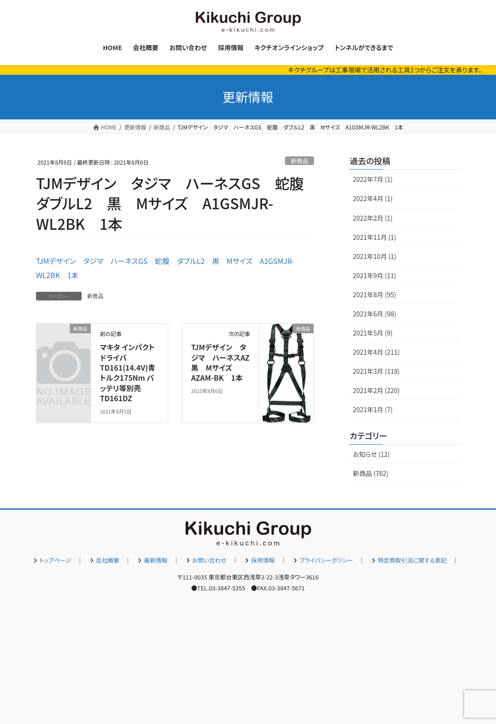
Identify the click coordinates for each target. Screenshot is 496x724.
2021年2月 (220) (376, 390)
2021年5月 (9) (373, 332)
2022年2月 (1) (373, 217)
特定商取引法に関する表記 (412, 560)
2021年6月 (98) (374, 313)
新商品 (299, 160)
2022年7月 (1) (373, 179)
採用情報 (262, 560)
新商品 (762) (370, 473)
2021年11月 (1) (374, 237)
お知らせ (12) (371, 454)
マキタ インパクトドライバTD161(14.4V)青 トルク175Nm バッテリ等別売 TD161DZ (127, 372)
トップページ (55, 560)
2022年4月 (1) (373, 198)
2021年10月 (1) (374, 256)
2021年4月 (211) (376, 352)
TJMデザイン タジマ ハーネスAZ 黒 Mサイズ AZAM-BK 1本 (224, 362)
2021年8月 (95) (374, 294)
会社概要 (107, 560)
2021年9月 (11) (374, 275)
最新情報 (155, 560)
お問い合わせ (209, 560)
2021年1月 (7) (373, 409)
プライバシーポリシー (326, 560)
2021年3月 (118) (376, 371)
